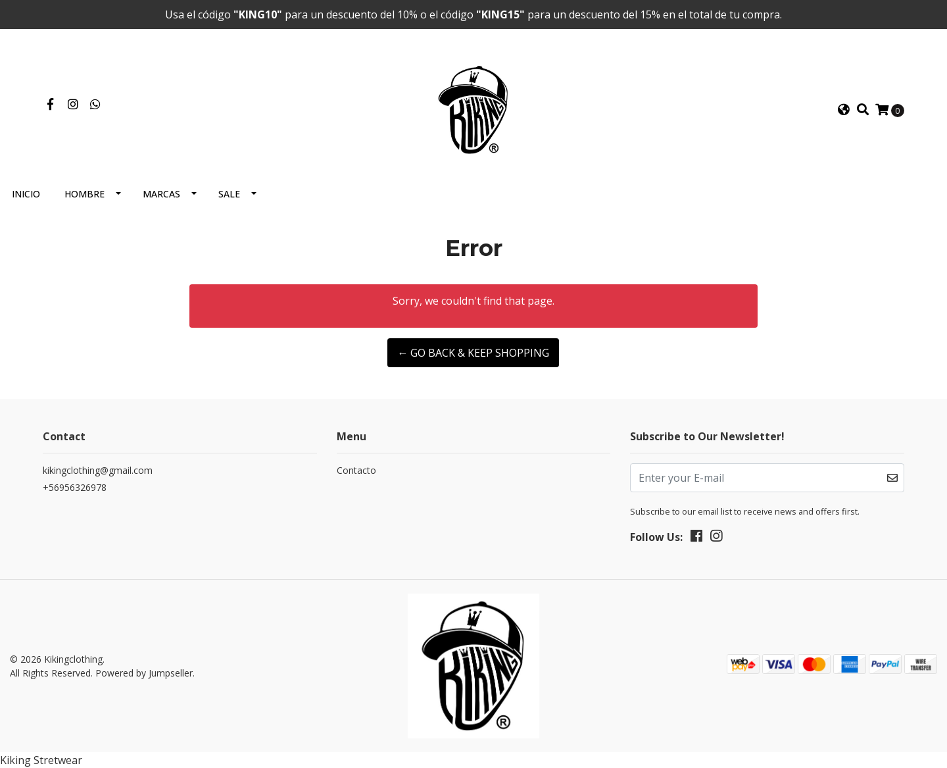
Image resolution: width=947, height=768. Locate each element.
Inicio (26, 194)
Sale (229, 194)
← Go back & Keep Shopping (473, 353)
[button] (843, 110)
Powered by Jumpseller (144, 673)
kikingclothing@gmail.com (98, 470)
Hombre (84, 194)
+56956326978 (75, 487)
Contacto (356, 470)
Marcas (161, 194)
